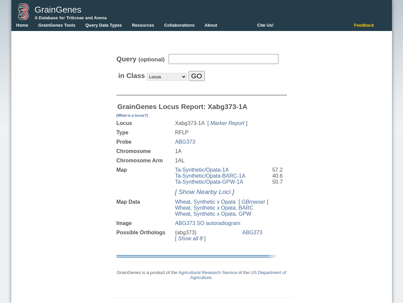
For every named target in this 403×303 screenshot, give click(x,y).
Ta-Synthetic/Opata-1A (202, 170)
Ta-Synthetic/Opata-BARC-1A (210, 176)
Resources (143, 25)
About (211, 25)
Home (22, 25)
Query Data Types (103, 25)
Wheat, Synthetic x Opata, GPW (213, 214)
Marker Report (227, 123)
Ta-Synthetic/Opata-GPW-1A (209, 182)
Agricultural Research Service (207, 272)
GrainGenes (58, 10)
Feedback (364, 25)
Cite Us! (265, 25)
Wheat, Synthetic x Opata (205, 202)
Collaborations (179, 25)
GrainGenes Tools (56, 25)
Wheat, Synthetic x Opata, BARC (214, 208)
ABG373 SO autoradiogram (207, 223)
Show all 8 (190, 238)
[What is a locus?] (132, 115)
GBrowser (253, 202)
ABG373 (185, 142)
